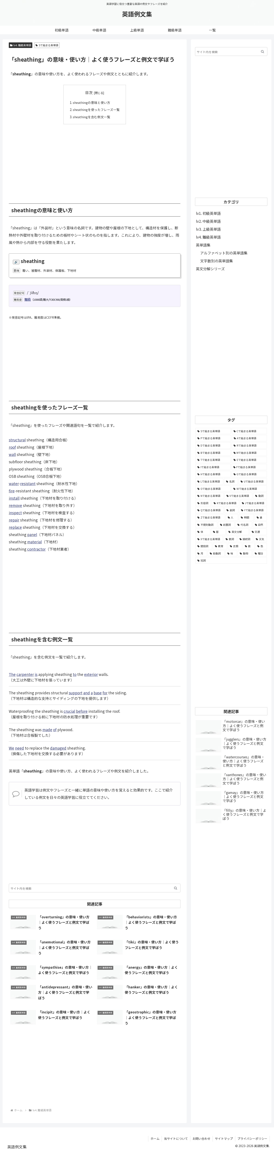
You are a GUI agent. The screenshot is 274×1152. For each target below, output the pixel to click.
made (47, 729)
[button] (175, 888)
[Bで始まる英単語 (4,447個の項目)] (213, 453)
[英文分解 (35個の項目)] (237, 532)
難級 (27, 299)
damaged (58, 748)
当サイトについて (176, 1138)
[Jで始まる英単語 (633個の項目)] (253, 503)
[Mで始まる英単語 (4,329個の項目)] (249, 453)
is (36, 674)
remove (15, 505)
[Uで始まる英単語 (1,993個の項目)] (253, 481)
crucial (69, 711)
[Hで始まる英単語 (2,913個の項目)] (213, 474)
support (75, 692)
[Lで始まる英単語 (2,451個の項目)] (209, 481)
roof (12, 447)
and (86, 692)
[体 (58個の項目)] (202, 532)
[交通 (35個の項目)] (258, 532)
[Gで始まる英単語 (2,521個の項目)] (249, 474)
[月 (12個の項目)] (201, 553)
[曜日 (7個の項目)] (260, 553)
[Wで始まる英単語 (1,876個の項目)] (249, 489)
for (105, 692)
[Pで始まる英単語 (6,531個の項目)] (213, 438)
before (82, 711)
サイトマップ (224, 1138)
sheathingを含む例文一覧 (91, 116)
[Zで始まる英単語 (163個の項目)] (210, 517)
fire (12, 490)
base (98, 692)
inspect (15, 512)
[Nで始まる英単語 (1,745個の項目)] (209, 496)
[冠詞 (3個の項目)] (231, 560)
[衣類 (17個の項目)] (235, 546)
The (12, 674)
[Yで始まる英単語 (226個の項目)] (253, 510)
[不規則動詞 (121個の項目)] (206, 524)
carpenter (25, 674)
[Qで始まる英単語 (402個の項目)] (209, 510)
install (14, 498)
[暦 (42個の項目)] (218, 532)
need (19, 748)
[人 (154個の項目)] (232, 517)
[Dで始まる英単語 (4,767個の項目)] (213, 445)
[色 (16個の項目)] (261, 546)
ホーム (154, 1138)
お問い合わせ (201, 1138)
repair (14, 520)
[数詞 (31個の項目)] (230, 539)
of (55, 729)
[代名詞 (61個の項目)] (243, 524)
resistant (28, 483)
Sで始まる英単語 (47, 45)
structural (17, 439)
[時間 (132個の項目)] (246, 517)
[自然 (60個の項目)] (260, 524)
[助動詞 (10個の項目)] (216, 553)
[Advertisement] (94, 161)
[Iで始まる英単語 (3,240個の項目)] (213, 467)
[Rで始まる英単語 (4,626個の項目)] (249, 445)
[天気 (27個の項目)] (260, 539)
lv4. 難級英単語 (20, 45)
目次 (88, 92)
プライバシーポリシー (252, 1138)
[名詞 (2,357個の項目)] (231, 481)
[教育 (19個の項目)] (220, 546)
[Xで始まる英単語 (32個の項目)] (209, 539)
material (34, 541)
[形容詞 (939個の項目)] (203, 503)
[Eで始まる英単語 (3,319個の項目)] (249, 460)
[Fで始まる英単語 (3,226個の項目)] (249, 467)
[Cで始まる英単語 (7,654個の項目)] (249, 431)
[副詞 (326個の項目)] (231, 510)
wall (12, 454)
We (11, 748)
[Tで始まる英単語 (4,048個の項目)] (213, 460)
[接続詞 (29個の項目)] (245, 539)
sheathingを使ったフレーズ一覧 (96, 109)
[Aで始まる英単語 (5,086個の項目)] (249, 438)
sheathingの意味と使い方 (91, 102)
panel (32, 534)
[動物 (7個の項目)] (245, 553)
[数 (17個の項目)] (249, 546)
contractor (36, 549)
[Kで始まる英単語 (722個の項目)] (225, 503)
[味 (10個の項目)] (231, 553)
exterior (91, 674)
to (74, 674)
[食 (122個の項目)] (261, 517)
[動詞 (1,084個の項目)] (260, 496)
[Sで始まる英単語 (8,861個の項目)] (213, 431)
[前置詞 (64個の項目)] (226, 524)
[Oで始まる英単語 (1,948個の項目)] (213, 489)
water (14, 483)
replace (15, 527)
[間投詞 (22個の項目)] (203, 546)
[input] (94, 888)
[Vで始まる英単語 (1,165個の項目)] (239, 496)
